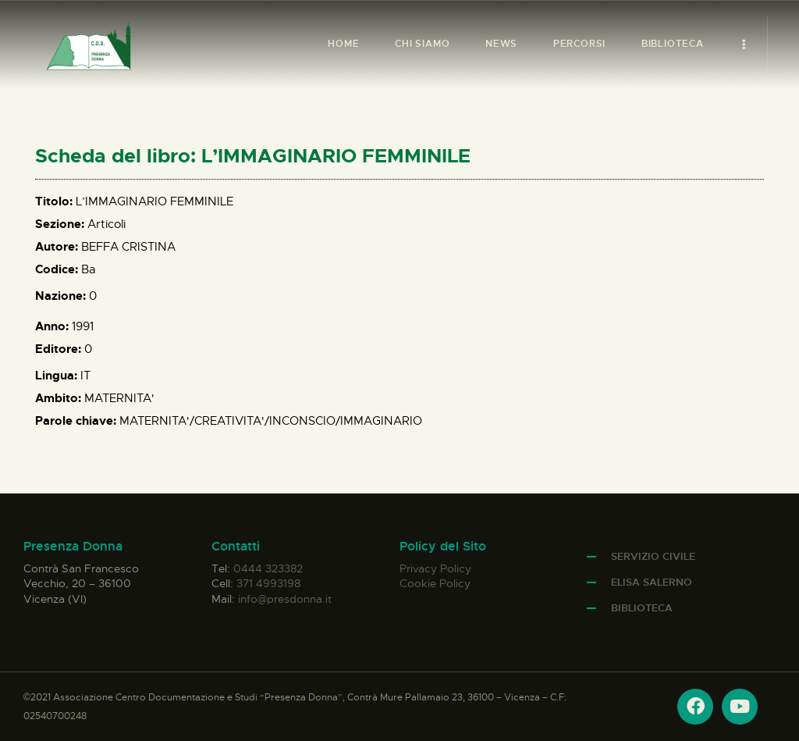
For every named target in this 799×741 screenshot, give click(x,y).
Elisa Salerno (651, 582)
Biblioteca (642, 608)
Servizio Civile (653, 556)
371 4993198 (268, 583)
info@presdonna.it (285, 599)
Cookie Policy (435, 583)
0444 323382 (268, 568)
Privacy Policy (435, 568)
